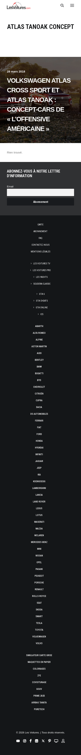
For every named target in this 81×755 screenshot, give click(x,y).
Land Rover (39, 501)
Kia (39, 474)
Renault (39, 589)
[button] (72, 5)
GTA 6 (42, 294)
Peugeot (39, 576)
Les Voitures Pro (42, 270)
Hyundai (39, 447)
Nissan (39, 555)
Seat (39, 603)
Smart (39, 616)
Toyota (39, 630)
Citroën (39, 393)
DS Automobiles (39, 414)
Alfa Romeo (39, 333)
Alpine (39, 339)
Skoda (39, 609)
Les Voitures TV (41, 263)
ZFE (39, 675)
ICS (41, 314)
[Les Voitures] (19, 5)
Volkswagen (39, 636)
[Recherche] (60, 5)
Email (10, 186)
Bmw (39, 366)
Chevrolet (39, 387)
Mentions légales (40, 251)
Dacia (39, 407)
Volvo (39, 643)
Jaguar (39, 461)
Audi (39, 353)
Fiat (39, 427)
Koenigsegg (39, 481)
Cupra (39, 400)
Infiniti (39, 454)
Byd (39, 380)
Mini (39, 549)
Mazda (39, 528)
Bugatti (39, 373)
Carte (40, 224)
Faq (40, 238)
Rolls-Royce (39, 596)
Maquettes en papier (39, 662)
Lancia (39, 495)
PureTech (39, 709)
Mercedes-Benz (39, 542)
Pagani (39, 569)
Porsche (39, 582)
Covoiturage (39, 682)
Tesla (39, 623)
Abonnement (40, 231)
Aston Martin (39, 346)
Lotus (39, 515)
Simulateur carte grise (39, 655)
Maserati (39, 522)
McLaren (39, 535)
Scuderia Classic (41, 283)
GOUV (39, 689)
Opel (39, 562)
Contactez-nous (40, 245)
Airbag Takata (39, 702)
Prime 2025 (39, 695)
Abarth (39, 326)
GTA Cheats (42, 300)
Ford (39, 434)
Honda (39, 441)
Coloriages (39, 668)
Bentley (39, 360)
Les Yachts (42, 277)
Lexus (39, 508)
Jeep (39, 468)
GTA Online (42, 307)
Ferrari (39, 420)
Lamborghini (39, 488)
